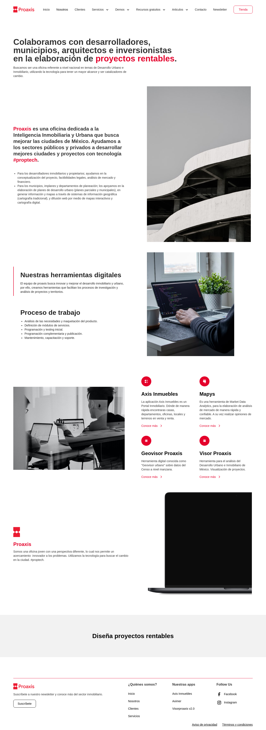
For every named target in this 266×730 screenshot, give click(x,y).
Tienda (243, 9)
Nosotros (62, 9)
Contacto (201, 9)
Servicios (134, 716)
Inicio (46, 9)
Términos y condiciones (237, 724)
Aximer (176, 701)
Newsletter (220, 9)
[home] (23, 9)
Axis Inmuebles (182, 693)
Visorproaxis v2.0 (183, 708)
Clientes (80, 9)
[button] (100, 9)
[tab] (69, 281)
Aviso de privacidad (204, 724)
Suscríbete (25, 703)
